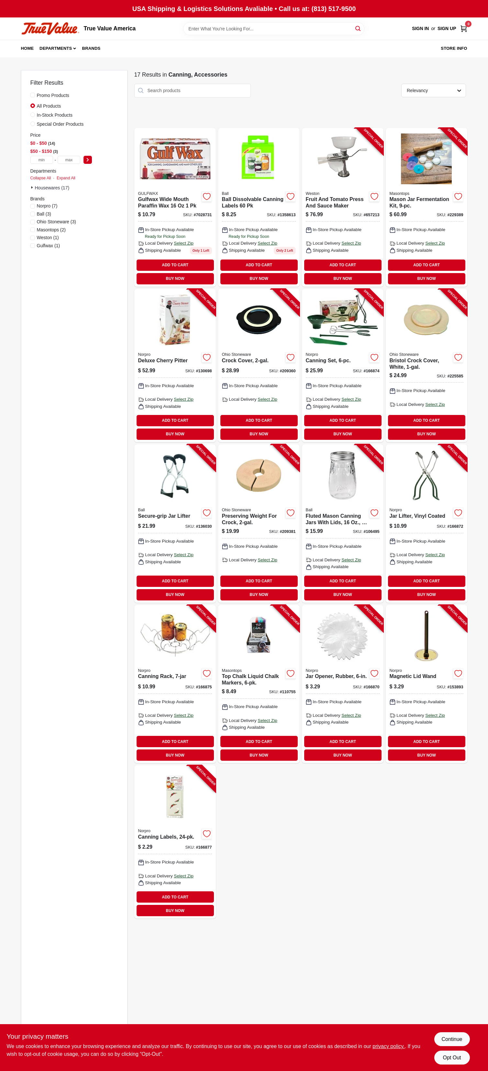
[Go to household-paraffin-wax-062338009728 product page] (175, 207)
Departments (55, 48)
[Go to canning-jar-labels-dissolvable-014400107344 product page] (259, 207)
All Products (49, 106)
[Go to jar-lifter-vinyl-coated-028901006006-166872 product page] (426, 523)
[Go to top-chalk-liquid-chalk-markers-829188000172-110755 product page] (259, 684)
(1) (48, 237)
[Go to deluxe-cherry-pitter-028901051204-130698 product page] (175, 365)
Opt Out (452, 1057)
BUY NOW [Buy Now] (175, 278)
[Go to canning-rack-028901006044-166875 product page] (175, 684)
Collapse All (40, 178)
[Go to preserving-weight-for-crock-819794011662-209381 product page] (259, 523)
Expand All (66, 178)
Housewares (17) (52, 187)
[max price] (69, 160)
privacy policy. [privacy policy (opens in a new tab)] (388, 1046)
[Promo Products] (32, 95)
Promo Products (53, 95)
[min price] (41, 160)
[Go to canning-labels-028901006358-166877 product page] (175, 841)
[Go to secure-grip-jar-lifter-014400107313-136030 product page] (175, 523)
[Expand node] (32, 187)
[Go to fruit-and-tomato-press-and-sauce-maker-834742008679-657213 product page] (342, 207)
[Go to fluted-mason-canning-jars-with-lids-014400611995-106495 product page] (342, 523)
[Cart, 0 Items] (463, 28)
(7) (47, 205)
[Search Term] (273, 28)
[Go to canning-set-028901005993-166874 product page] (342, 365)
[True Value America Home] (50, 28)
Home (27, 48)
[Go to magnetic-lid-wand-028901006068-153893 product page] (426, 684)
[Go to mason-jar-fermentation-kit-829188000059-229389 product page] (426, 207)
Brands (91, 48)
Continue (451, 1039)
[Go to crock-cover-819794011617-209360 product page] (259, 365)
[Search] (358, 28)
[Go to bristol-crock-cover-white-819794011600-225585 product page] (426, 365)
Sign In (420, 28)
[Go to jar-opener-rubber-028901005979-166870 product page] (342, 684)
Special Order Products (60, 124)
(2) (51, 229)
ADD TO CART (175, 265)
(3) (44, 214)
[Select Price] (87, 160)
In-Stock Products (55, 115)
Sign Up (447, 28)
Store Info (454, 48)
